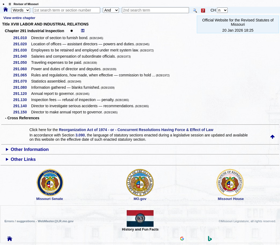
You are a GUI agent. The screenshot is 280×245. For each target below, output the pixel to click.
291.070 (22, 81)
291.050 (22, 62)
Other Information (30, 149)
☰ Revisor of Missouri (22, 4)
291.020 (22, 44)
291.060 (22, 69)
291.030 (22, 50)
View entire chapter (19, 18)
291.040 (22, 56)
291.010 (22, 38)
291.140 (22, 106)
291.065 (22, 75)
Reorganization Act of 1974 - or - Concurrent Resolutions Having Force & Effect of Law (136, 130)
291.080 (22, 87)
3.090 (80, 135)
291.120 (22, 93)
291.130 (22, 100)
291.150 (22, 112)
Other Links (23, 159)
